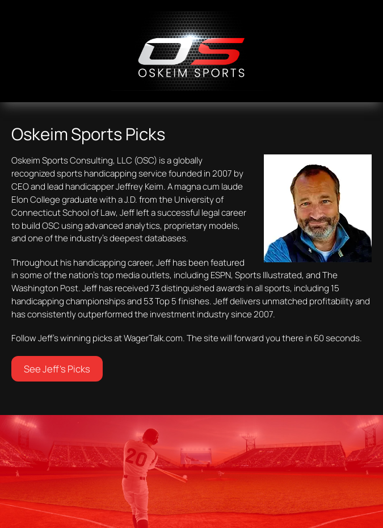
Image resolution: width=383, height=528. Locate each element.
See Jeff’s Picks (57, 368)
